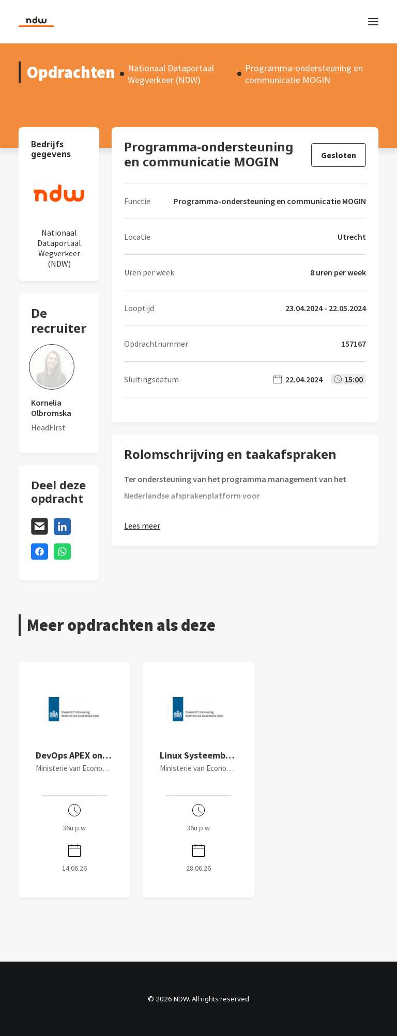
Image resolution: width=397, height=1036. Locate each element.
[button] (373, 21)
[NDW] (36, 21)
